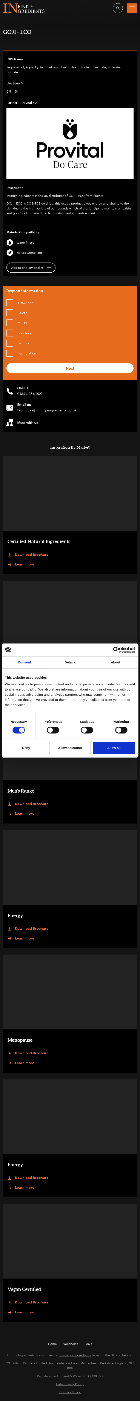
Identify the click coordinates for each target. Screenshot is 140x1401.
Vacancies (70, 1344)
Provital (98, 195)
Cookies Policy (70, 1392)
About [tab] (115, 662)
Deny (26, 748)
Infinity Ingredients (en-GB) (24, 8)
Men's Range (21, 790)
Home (52, 1344)
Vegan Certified (24, 1289)
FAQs (88, 1344)
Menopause (20, 1040)
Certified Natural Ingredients (39, 541)
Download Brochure (28, 555)
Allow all (114, 748)
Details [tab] (70, 662)
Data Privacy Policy (70, 1384)
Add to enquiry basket (31, 268)
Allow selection (70, 748)
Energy (15, 915)
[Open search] (118, 8)
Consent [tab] (24, 662)
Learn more (21, 564)
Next (70, 368)
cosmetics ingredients (75, 1355)
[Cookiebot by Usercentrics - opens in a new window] (116, 650)
